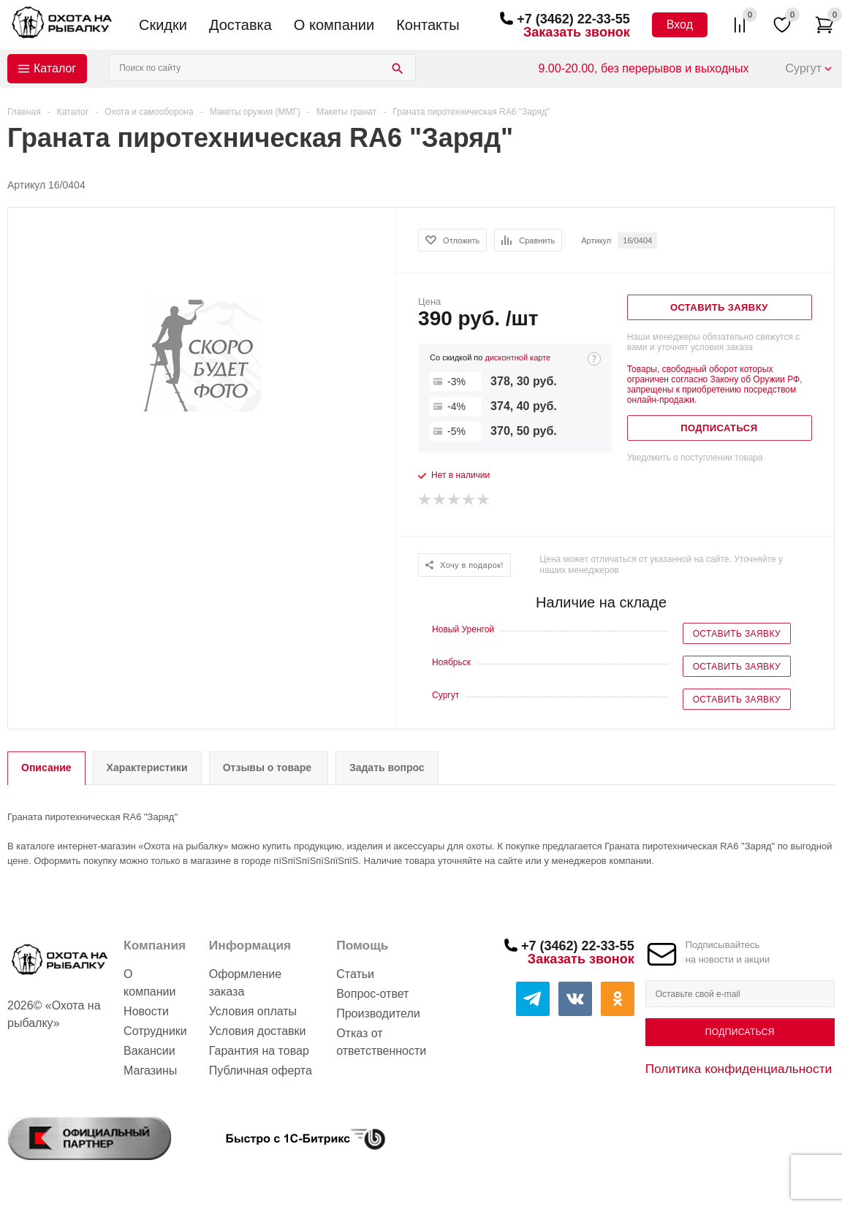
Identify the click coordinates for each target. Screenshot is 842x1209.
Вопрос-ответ (372, 994)
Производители (378, 1013)
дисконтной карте (517, 357)
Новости (146, 1011)
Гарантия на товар (259, 1051)
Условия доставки (257, 1031)
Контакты (427, 25)
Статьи (355, 974)
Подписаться (740, 1032)
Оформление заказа (245, 983)
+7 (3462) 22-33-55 (573, 19)
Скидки (163, 25)
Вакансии (149, 1051)
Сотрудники (155, 1031)
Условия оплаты (253, 1011)
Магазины (150, 1070)
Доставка (240, 25)
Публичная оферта (260, 1070)
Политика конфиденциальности (738, 1068)
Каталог (55, 68)
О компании (334, 25)
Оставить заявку (737, 634)
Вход (680, 24)
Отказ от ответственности (381, 1042)
